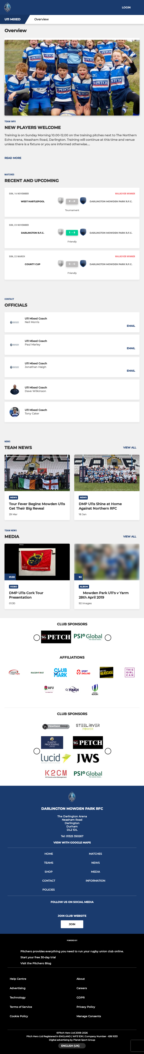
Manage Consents (88, 1016)
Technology (18, 997)
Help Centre (18, 979)
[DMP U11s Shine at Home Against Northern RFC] (107, 473)
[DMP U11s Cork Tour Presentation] (37, 562)
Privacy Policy (85, 1007)
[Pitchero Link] (72, 945)
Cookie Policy (19, 1016)
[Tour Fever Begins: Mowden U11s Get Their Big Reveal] (37, 473)
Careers (81, 988)
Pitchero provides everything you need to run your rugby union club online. (72, 951)
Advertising (18, 988)
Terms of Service (21, 1007)
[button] (72, 322)
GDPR (80, 997)
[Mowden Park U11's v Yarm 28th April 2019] (107, 595)
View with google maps (72, 842)
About (80, 979)
